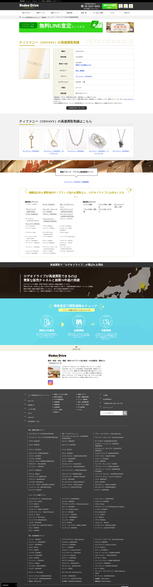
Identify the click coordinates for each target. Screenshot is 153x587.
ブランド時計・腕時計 (105, 204)
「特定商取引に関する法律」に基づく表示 (114, 403)
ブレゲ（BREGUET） (101, 471)
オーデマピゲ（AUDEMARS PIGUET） (106, 433)
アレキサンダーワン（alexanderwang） (40, 489)
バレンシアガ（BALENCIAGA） (38, 510)
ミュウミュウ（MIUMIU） (70, 518)
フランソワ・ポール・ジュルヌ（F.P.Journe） (108, 468)
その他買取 (81, 411)
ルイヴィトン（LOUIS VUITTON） (72, 479)
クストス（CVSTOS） (35, 441)
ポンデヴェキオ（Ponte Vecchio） (72, 560)
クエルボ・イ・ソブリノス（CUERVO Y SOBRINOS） (107, 437)
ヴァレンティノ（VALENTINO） (104, 489)
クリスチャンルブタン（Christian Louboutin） (75, 494)
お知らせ (127, 13)
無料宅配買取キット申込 (33, 415)
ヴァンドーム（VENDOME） (37, 530)
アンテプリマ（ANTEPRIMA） (71, 489)
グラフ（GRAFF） (34, 538)
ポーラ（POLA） (100, 556)
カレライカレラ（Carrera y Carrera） (106, 533)
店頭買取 (57, 408)
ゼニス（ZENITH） (101, 453)
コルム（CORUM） (68, 445)
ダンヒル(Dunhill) (100, 502)
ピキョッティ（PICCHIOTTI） (71, 551)
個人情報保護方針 (107, 401)
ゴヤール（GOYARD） (68, 497)
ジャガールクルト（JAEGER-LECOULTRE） (75, 448)
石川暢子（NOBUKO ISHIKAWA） (72, 569)
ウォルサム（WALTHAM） (70, 530)
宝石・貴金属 (80, 71)
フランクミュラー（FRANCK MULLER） (49, 218)
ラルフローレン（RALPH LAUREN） (106, 476)
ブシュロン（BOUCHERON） (38, 554)
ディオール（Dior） (35, 504)
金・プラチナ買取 (83, 408)
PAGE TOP (76, 353)
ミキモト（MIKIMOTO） (69, 564)
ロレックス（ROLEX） (32, 221)
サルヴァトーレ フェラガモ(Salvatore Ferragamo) (109, 497)
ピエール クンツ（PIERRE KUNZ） (72, 466)
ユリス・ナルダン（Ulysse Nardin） (72, 476)
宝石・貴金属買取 (83, 406)
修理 (130, 6)
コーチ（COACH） (34, 497)
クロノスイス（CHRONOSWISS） (39, 445)
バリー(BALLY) (99, 507)
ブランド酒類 (87, 204)
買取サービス (40, 13)
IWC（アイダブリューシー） (66, 205)
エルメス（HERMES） (68, 433)
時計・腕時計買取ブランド (35, 423)
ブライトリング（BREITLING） (30, 209)
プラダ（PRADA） (100, 510)
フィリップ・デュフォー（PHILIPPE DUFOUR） (109, 466)
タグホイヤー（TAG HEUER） (38, 456)
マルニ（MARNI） (34, 518)
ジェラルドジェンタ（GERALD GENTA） (107, 445)
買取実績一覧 (30, 405)
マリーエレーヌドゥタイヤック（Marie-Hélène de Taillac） (110, 560)
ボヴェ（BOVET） (100, 474)
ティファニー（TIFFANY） (84, 76)
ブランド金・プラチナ (105, 208)
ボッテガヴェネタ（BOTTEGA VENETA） (41, 515)
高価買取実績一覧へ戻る (76, 108)
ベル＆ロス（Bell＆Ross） (36, 474)
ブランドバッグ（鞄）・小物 (120, 205)
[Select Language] (9, 585)
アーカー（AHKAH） (35, 527)
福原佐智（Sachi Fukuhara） (103, 569)
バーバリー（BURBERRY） (70, 507)
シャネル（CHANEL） (35, 450)
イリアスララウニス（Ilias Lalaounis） (73, 527)
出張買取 (57, 411)
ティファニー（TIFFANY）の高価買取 (76, 182)
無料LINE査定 (58, 401)
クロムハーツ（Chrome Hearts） (72, 538)
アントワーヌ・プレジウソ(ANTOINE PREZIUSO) (43, 429)
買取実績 (69, 13)
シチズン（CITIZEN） (35, 448)
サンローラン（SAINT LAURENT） (39, 499)
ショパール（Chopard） (102, 450)
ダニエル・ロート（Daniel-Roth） (72, 456)
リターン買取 (58, 413)
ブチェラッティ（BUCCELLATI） (72, 554)
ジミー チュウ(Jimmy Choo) (70, 499)
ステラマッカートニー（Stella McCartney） (42, 502)
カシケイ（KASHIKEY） (36, 533)
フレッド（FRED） (67, 556)
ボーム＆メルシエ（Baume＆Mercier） (73, 474)
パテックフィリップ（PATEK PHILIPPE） (66, 209)
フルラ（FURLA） (67, 512)
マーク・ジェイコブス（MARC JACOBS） (74, 515)
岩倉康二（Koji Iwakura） (102, 567)
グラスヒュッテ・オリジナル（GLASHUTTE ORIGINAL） (108, 441)
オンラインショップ (108, 406)
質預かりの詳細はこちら (83, 65)
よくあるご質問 (98, 13)
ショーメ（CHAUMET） (69, 450)
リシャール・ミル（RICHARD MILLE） (40, 479)
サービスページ (129, 99)
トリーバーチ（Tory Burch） (37, 507)
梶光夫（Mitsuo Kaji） (35, 569)
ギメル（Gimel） (34, 535)
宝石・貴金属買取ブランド (35, 525)
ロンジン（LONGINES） (102, 482)
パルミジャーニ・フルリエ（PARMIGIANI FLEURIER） (107, 462)
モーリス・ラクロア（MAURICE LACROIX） (42, 476)
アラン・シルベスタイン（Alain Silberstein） (108, 425)
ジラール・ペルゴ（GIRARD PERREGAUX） (42, 453)
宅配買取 (57, 406)
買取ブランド (55, 13)
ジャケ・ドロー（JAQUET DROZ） (105, 448)
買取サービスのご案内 (61, 398)
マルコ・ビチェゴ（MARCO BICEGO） (40, 564)
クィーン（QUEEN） (68, 535)
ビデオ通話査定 (59, 403)
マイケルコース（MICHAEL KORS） (106, 515)
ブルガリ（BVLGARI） (68, 471)
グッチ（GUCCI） (67, 441)
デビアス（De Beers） (68, 548)
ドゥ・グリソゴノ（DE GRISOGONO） (74, 458)
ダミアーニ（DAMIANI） (69, 546)
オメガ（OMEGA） (48, 204)
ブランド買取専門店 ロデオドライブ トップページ (38, 399)
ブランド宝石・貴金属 (90, 208)
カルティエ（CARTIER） (69, 436)
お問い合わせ (30, 413)
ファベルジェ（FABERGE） (103, 551)
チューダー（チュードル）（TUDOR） (50, 209)
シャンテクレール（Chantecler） (72, 541)
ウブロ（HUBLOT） (31, 212)
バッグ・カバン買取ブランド (36, 486)
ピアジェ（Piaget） (34, 466)
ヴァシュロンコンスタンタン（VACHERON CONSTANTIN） (75, 429)
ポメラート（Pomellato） (36, 560)
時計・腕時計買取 (83, 401)
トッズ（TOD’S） (100, 504)
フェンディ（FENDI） (68, 510)
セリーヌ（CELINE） (68, 502)
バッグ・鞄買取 (82, 403)
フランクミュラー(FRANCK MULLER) (106, 554)
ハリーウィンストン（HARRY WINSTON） (66, 213)
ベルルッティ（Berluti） (102, 512)
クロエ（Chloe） (100, 494)
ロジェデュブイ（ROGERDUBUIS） (106, 479)
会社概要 (104, 398)
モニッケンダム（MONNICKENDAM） (40, 567)
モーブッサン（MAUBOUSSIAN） (105, 564)
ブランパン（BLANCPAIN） (37, 471)
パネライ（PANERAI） (49, 212)
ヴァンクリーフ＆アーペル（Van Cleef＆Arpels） (109, 429)
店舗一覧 (84, 13)
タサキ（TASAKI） (34, 546)
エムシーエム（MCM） (36, 491)
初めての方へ (26, 13)
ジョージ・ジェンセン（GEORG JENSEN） (108, 541)
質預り (124, 6)
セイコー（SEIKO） (68, 453)
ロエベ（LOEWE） (34, 520)
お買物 (118, 6)
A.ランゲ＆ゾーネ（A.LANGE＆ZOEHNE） (41, 425)
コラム (112, 13)
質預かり (57, 416)
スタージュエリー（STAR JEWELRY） (106, 543)
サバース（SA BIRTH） (102, 538)
